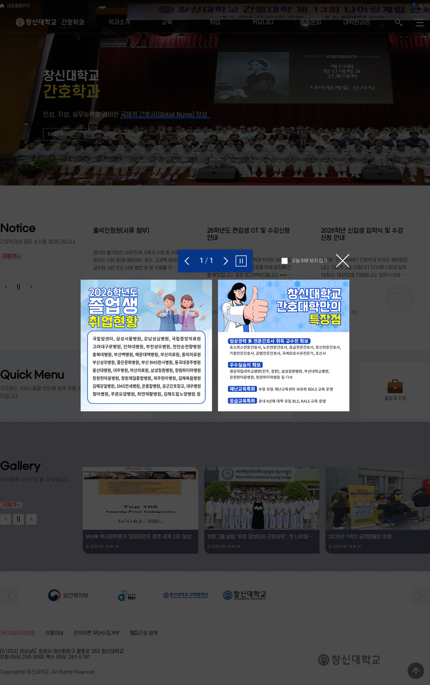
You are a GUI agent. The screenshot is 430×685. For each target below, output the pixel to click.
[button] (188, 261)
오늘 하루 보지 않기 (309, 261)
